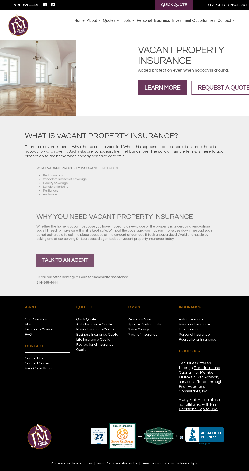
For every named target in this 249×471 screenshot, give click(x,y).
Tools (126, 21)
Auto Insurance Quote (94, 324)
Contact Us (34, 358)
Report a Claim (139, 319)
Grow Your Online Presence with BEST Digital (170, 463)
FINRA (184, 377)
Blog (28, 324)
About (92, 21)
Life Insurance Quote (93, 339)
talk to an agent (84, 260)
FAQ (28, 334)
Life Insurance (190, 329)
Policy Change (138, 329)
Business (162, 21)
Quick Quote (174, 5)
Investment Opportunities (193, 21)
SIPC (198, 377)
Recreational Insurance (197, 339)
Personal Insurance (194, 334)
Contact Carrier (37, 363)
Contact (224, 21)
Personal (144, 21)
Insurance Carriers (39, 329)
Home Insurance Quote (95, 329)
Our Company (36, 319)
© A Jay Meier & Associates (71, 463)
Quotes (109, 21)
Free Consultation (39, 368)
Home (79, 21)
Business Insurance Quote (97, 334)
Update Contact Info (144, 324)
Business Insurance (194, 324)
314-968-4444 (72, 281)
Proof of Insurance (142, 334)
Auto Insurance (191, 319)
